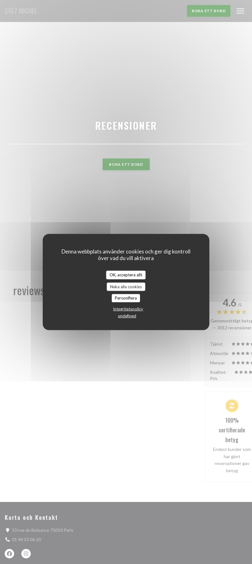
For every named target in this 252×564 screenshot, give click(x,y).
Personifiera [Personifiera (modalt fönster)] (126, 297)
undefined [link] (127, 315)
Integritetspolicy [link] (128, 308)
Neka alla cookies (126, 286)
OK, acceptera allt (126, 274)
